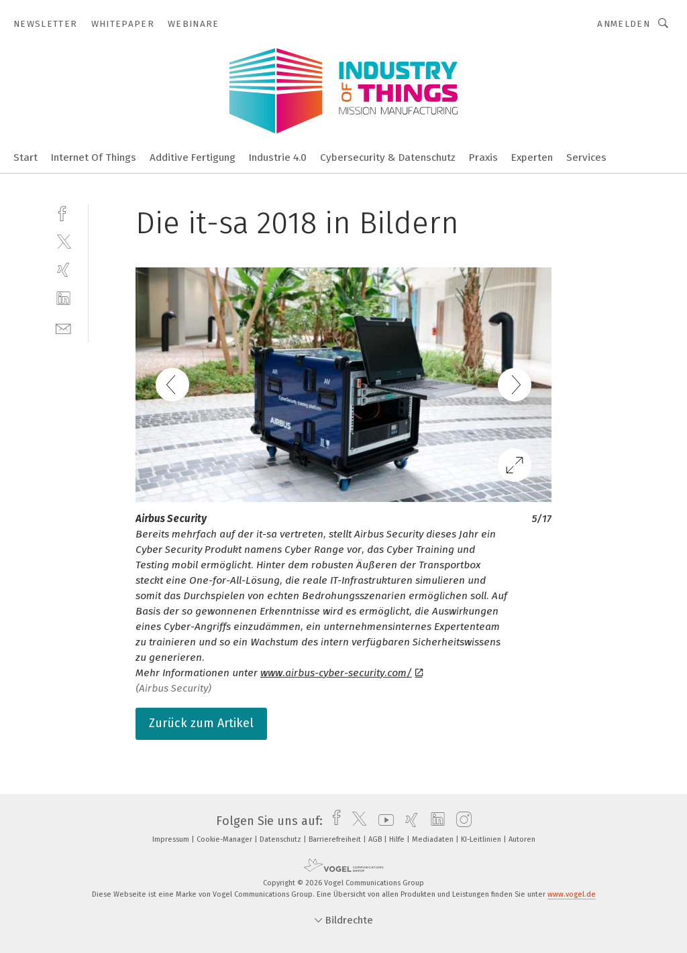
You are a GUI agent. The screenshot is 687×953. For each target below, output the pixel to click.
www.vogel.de (571, 894)
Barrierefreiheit (336, 839)
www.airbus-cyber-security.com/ (341, 673)
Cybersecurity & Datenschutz (388, 157)
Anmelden (623, 23)
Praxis (483, 157)
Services (586, 157)
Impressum (171, 839)
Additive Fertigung (192, 157)
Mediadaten (434, 839)
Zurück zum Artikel (201, 723)
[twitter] (63, 241)
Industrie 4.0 (278, 157)
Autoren (522, 839)
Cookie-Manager (225, 839)
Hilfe (398, 839)
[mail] (63, 327)
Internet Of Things (93, 157)
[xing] (63, 269)
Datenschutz (281, 839)
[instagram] (461, 821)
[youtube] (383, 821)
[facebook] (63, 212)
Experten (532, 157)
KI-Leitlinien (482, 839)
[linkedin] (63, 298)
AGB (376, 839)
